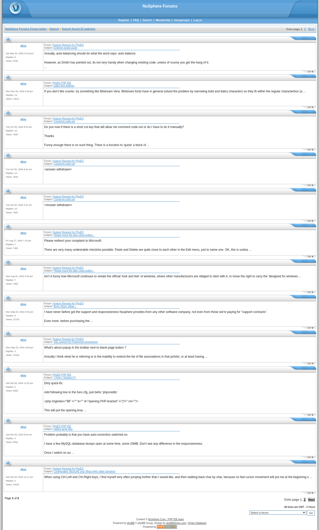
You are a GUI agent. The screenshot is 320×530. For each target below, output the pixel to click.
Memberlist (163, 20)
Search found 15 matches (78, 28)
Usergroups (182, 20)
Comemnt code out (64, 121)
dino (23, 45)
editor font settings (64, 85)
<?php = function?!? (65, 377)
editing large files (63, 429)
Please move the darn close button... (74, 235)
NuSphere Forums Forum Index (25, 28)
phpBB (131, 523)
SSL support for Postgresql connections (76, 342)
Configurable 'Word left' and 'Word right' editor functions (84, 471)
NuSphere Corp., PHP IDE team (166, 519)
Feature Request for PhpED (67, 45)
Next (311, 29)
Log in (198, 20)
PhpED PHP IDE (61, 83)
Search (147, 20)
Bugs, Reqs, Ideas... (65, 306)
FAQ (136, 20)
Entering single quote (65, 47)
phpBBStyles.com (176, 523)
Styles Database (197, 523)
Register (123, 20)
